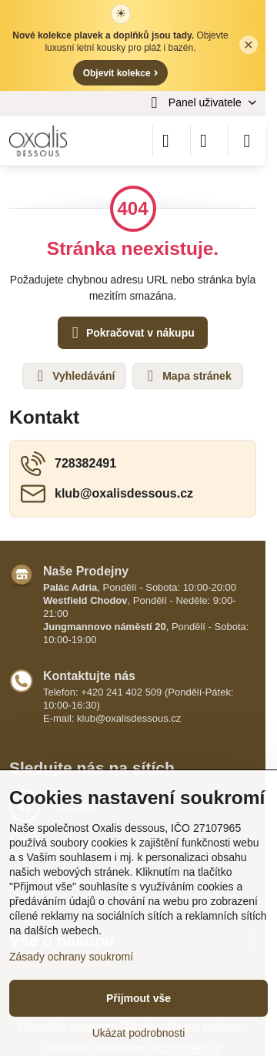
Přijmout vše (138, 998)
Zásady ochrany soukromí (71, 956)
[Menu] (247, 141)
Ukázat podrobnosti (138, 1033)
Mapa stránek (186, 376)
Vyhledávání (73, 376)
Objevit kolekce (121, 72)
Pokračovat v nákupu (131, 333)
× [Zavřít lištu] (248, 44)
